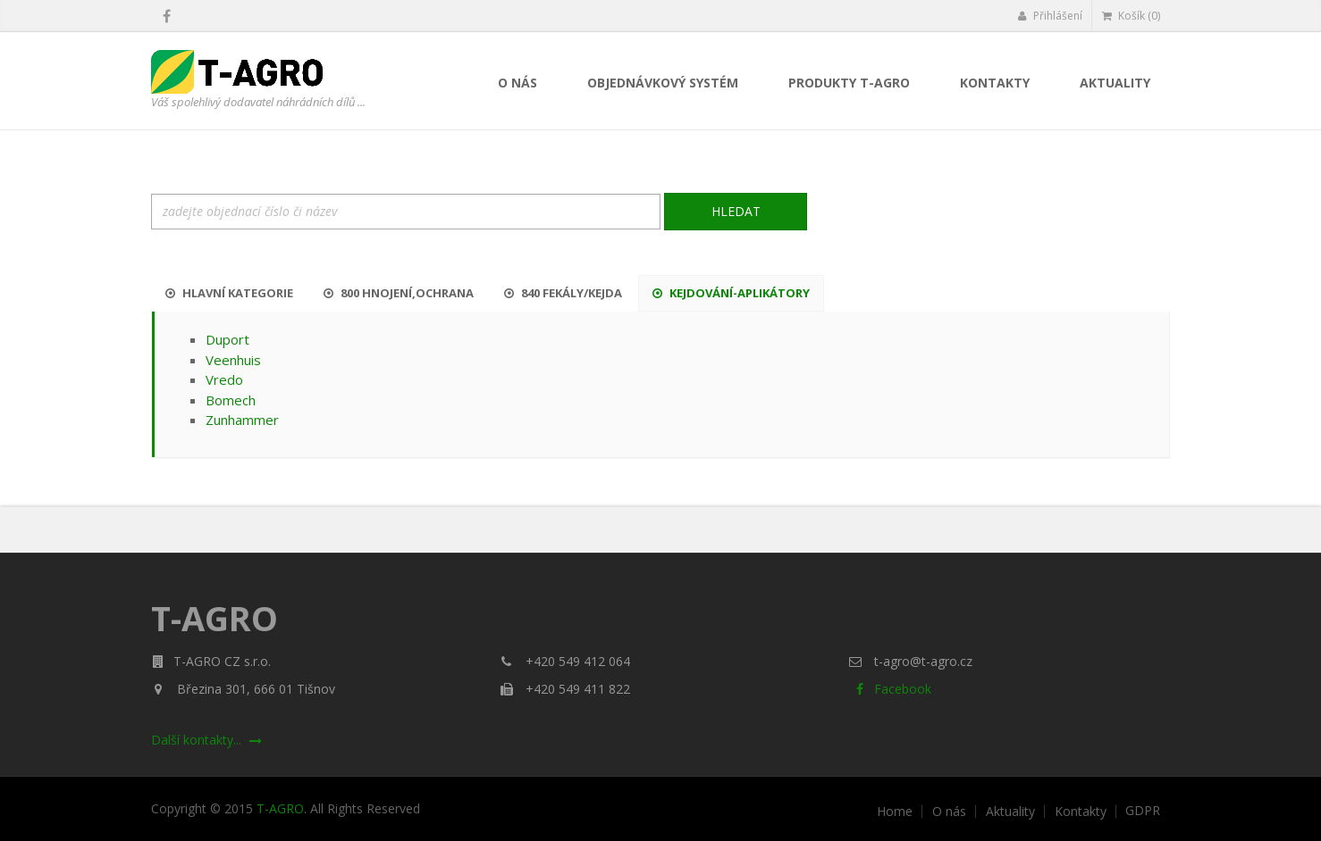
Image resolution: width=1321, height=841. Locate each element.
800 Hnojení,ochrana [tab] (399, 293)
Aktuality (1115, 82)
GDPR (1142, 810)
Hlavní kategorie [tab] (229, 293)
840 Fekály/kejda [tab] (563, 293)
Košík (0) (1131, 15)
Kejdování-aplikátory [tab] (731, 293)
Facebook (889, 688)
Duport (227, 339)
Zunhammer (242, 420)
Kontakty (995, 82)
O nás (517, 82)
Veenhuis (233, 360)
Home (895, 811)
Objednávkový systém (662, 82)
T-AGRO (280, 808)
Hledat (736, 211)
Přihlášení (1049, 15)
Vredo (224, 379)
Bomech (231, 400)
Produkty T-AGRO (849, 82)
